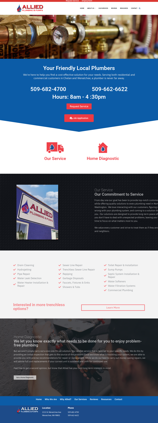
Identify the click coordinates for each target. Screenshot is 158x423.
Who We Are (51, 399)
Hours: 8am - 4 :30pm (79, 97)
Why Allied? (65, 399)
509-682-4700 (48, 89)
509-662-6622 (110, 89)
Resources (124, 8)
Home (82, 8)
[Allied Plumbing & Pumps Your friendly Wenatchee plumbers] (30, 8)
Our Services (103, 8)
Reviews (114, 8)
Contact (134, 8)
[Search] (139, 8)
